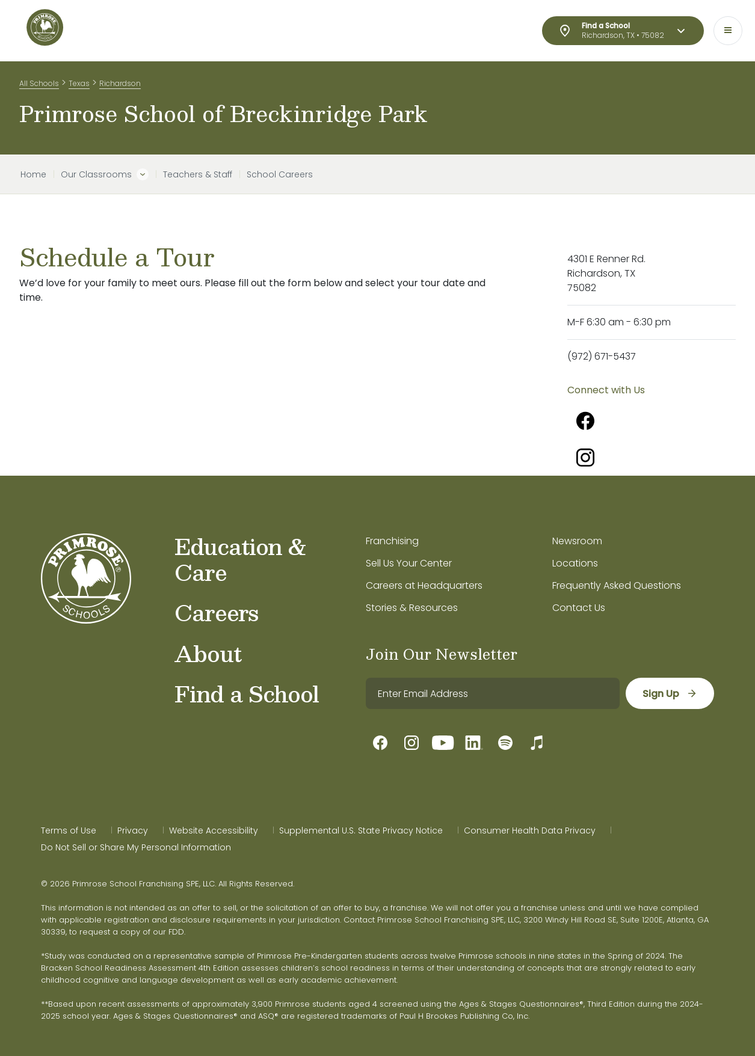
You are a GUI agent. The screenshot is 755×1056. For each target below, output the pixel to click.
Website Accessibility (213, 830)
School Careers (280, 174)
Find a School (246, 693)
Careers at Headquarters (424, 585)
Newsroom (577, 541)
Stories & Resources (412, 608)
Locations (575, 563)
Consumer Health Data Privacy (530, 830)
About (207, 653)
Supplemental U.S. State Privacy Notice (361, 830)
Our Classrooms (96, 174)
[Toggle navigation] (728, 31)
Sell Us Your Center (409, 563)
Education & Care (240, 559)
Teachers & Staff (197, 174)
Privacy (132, 830)
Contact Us (578, 608)
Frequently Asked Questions (616, 585)
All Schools (39, 83)
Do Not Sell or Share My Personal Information (136, 847)
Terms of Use (68, 830)
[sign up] (670, 693)
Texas (79, 83)
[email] (493, 693)
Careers (216, 612)
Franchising (392, 541)
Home (33, 174)
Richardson (120, 83)
